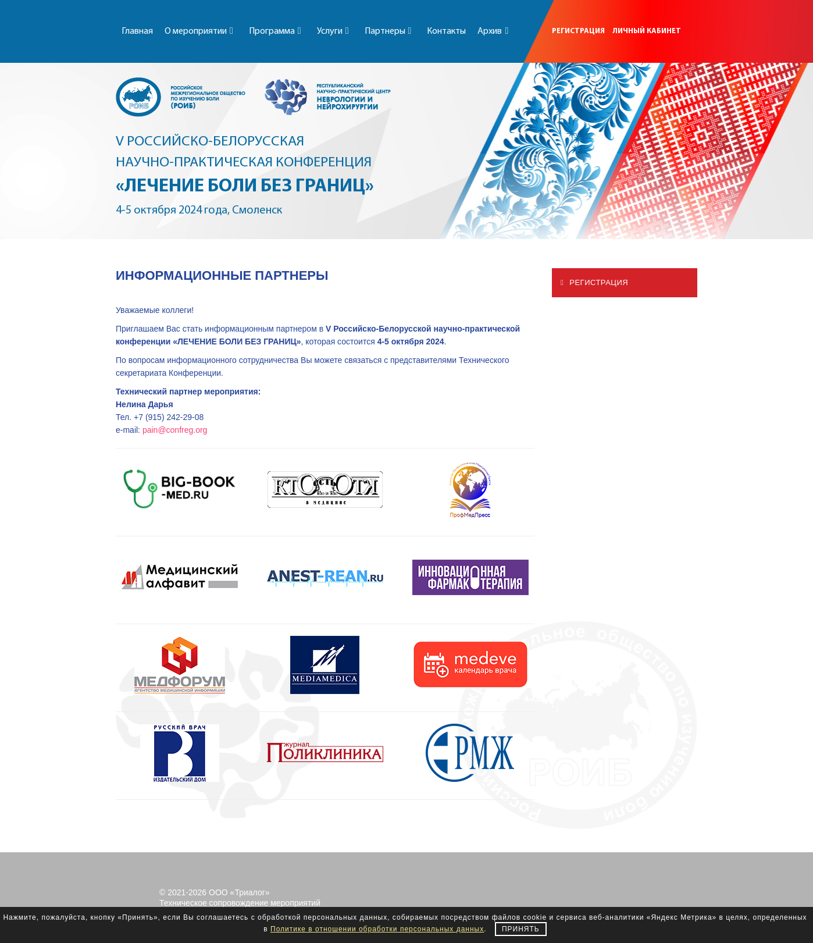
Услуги (335, 31)
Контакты (446, 31)
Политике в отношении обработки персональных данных (377, 929)
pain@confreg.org (175, 430)
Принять (521, 929)
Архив (494, 31)
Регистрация (594, 282)
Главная (137, 31)
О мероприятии (201, 31)
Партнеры (390, 31)
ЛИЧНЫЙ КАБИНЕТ (646, 31)
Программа (277, 31)
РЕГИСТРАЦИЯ (578, 31)
